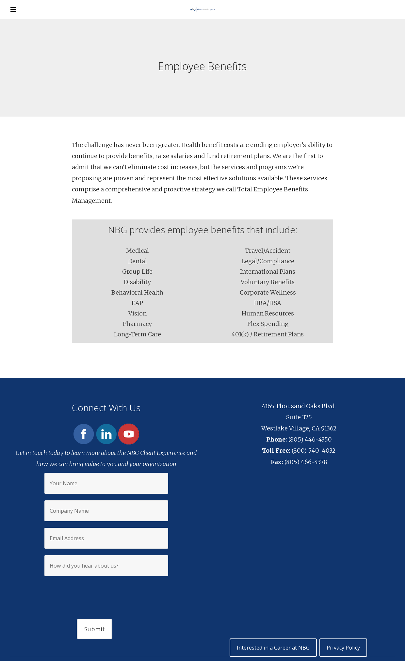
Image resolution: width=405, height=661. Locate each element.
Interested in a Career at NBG (273, 647)
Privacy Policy (343, 647)
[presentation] (106, 592)
